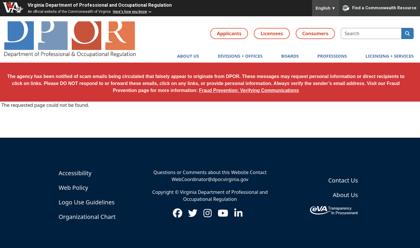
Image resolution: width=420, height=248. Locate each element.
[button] (188, 56)
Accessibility (75, 173)
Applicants (229, 33)
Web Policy (73, 188)
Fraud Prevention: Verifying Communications (249, 90)
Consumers (315, 33)
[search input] (371, 33)
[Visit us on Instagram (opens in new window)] (207, 215)
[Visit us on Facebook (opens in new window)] (177, 215)
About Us (345, 195)
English (326, 8)
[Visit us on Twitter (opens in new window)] (192, 215)
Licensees (271, 33)
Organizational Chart (87, 217)
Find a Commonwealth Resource (380, 8)
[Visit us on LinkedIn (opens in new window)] (238, 215)
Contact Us (343, 180)
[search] (407, 33)
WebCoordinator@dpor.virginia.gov (210, 179)
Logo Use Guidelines (87, 202)
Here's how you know (130, 12)
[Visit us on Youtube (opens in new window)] (223, 215)
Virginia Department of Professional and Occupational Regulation (100, 5)
